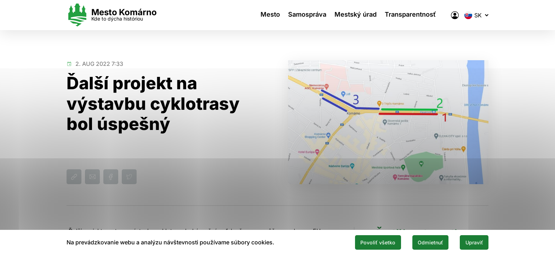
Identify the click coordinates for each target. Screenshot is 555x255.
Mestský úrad (357, 15)
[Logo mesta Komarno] (112, 15)
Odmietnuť (422, 241)
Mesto (267, 15)
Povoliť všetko (363, 241)
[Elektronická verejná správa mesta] (455, 15)
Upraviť (471, 241)
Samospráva (306, 15)
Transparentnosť (414, 15)
